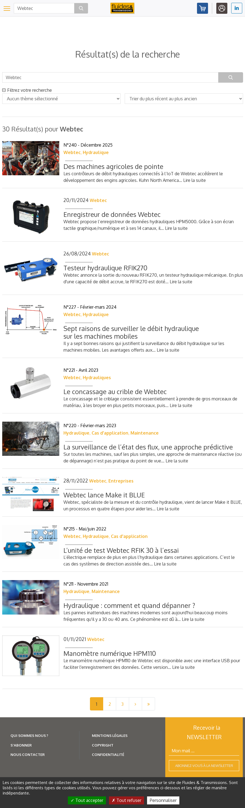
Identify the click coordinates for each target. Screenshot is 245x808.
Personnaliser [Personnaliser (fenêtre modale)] (163, 800)
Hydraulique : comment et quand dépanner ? (129, 605)
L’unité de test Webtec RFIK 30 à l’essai (121, 550)
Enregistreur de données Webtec (112, 214)
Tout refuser (126, 800)
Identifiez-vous (221, 8)
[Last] (148, 703)
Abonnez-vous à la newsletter (204, 765)
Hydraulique (96, 152)
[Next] (135, 703)
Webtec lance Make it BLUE (104, 495)
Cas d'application (110, 433)
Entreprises (121, 481)
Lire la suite (194, 180)
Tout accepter (87, 800)
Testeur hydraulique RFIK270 (105, 268)
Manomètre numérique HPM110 (109, 653)
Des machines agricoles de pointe (113, 166)
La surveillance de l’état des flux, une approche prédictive (148, 447)
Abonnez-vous (202, 8)
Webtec (72, 152)
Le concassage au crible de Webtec (115, 391)
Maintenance (145, 433)
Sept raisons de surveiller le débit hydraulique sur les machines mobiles (131, 332)
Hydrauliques (97, 377)
